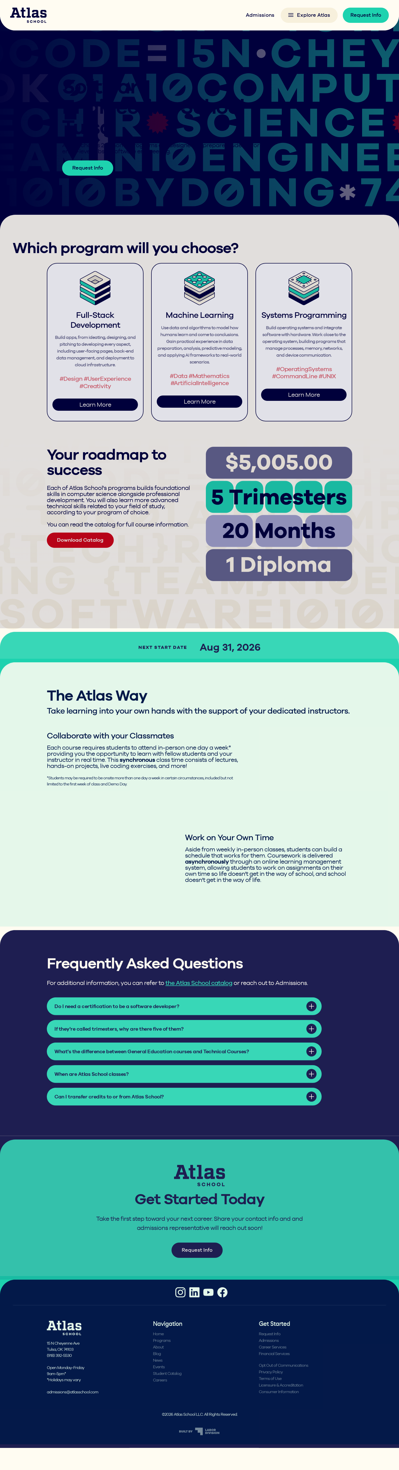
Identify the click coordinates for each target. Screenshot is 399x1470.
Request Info (365, 15)
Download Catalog (80, 553)
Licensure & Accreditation (281, 1398)
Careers (160, 1393)
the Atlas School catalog (198, 995)
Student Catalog (167, 1386)
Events (159, 1380)
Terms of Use (270, 1392)
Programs (92, 69)
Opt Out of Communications (283, 1378)
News (157, 1373)
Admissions (260, 15)
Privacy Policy (271, 1385)
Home (68, 69)
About (158, 1360)
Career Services (272, 1360)
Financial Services (274, 1367)
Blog (157, 1367)
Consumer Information (279, 1405)
